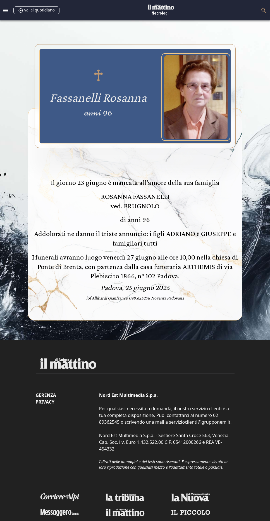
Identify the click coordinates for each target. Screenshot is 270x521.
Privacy (45, 402)
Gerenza (46, 395)
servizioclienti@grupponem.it (199, 422)
